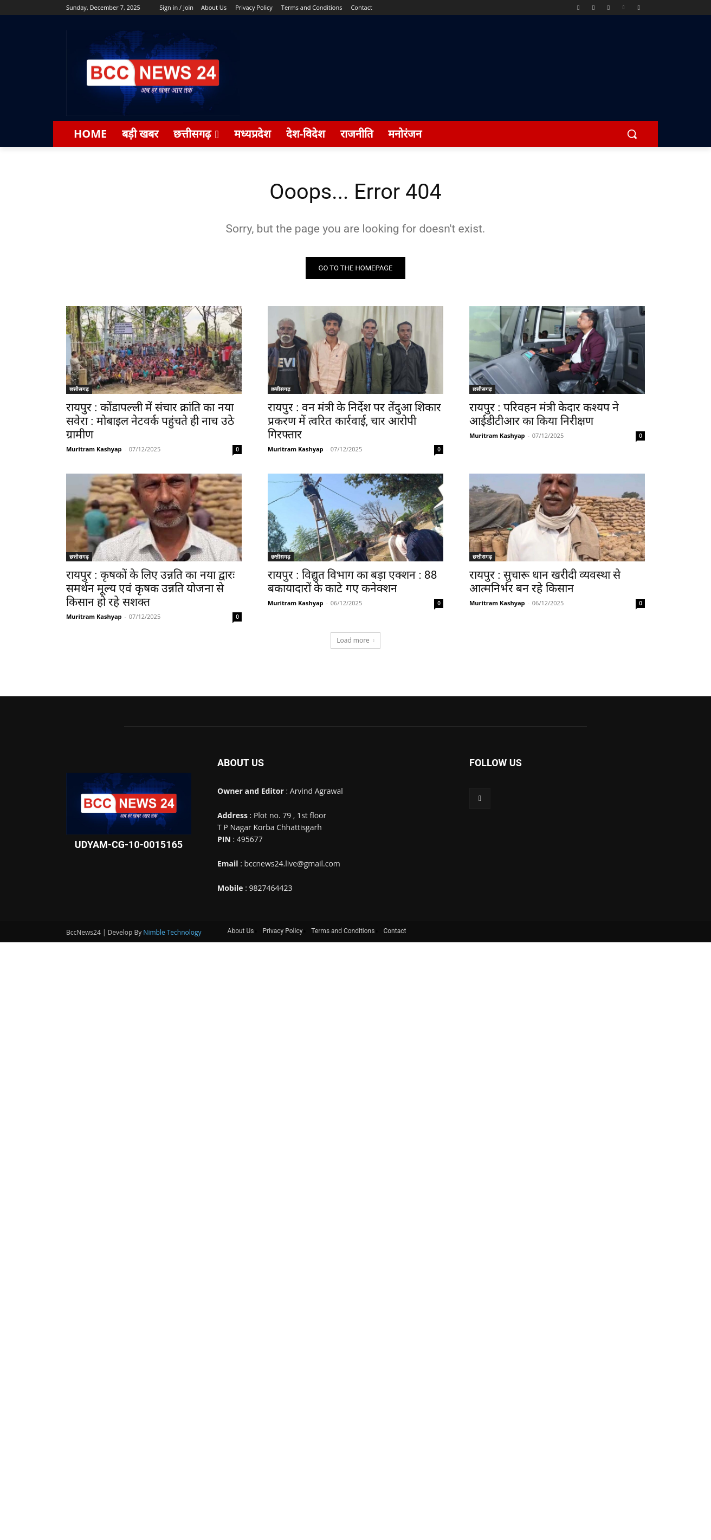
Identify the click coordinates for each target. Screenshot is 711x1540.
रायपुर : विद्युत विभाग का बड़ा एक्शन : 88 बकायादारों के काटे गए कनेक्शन (352, 582)
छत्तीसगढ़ (79, 389)
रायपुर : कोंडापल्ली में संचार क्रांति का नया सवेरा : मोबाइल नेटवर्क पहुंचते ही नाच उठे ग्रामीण (150, 422)
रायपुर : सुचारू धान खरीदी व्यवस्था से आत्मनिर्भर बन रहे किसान (544, 582)
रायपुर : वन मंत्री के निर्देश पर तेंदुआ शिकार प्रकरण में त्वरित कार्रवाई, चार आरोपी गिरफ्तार (354, 422)
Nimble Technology (172, 932)
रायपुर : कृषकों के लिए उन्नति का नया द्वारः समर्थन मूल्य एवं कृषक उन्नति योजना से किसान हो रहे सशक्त (150, 589)
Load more (355, 640)
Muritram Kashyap (94, 449)
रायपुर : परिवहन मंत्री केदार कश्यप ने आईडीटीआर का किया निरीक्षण (544, 415)
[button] (632, 134)
